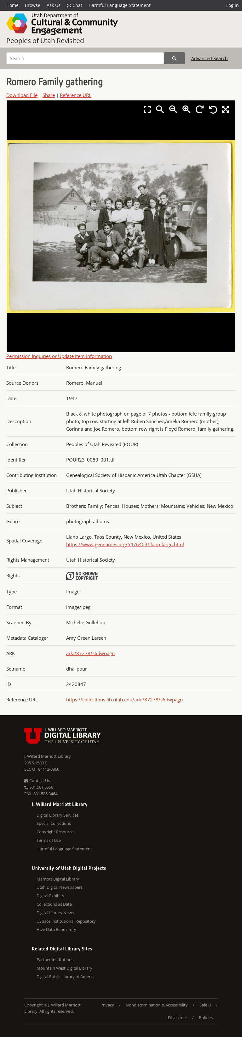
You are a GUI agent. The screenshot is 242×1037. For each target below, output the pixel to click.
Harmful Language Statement (120, 5)
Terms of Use (49, 840)
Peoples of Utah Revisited (45, 40)
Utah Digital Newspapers (60, 887)
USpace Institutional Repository (66, 921)
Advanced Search (209, 58)
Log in (232, 5)
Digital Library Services (57, 815)
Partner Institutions (55, 959)
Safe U (205, 1005)
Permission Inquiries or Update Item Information (59, 356)
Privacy (107, 1005)
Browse (32, 5)
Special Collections (54, 823)
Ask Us (53, 5)
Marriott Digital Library (58, 879)
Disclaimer (177, 1017)
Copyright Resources (56, 832)
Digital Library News (55, 912)
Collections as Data (54, 904)
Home (12, 5)
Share (49, 95)
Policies (206, 1017)
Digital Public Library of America (66, 976)
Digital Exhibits (50, 895)
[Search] (85, 58)
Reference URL (75, 95)
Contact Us (37, 780)
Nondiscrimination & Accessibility (157, 1005)
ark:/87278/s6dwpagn (90, 653)
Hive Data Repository (56, 929)
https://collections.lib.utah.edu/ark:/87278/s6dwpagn (124, 699)
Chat (74, 5)
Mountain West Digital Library (64, 968)
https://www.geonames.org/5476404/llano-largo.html (125, 544)
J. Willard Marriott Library (47, 756)
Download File (21, 95)
